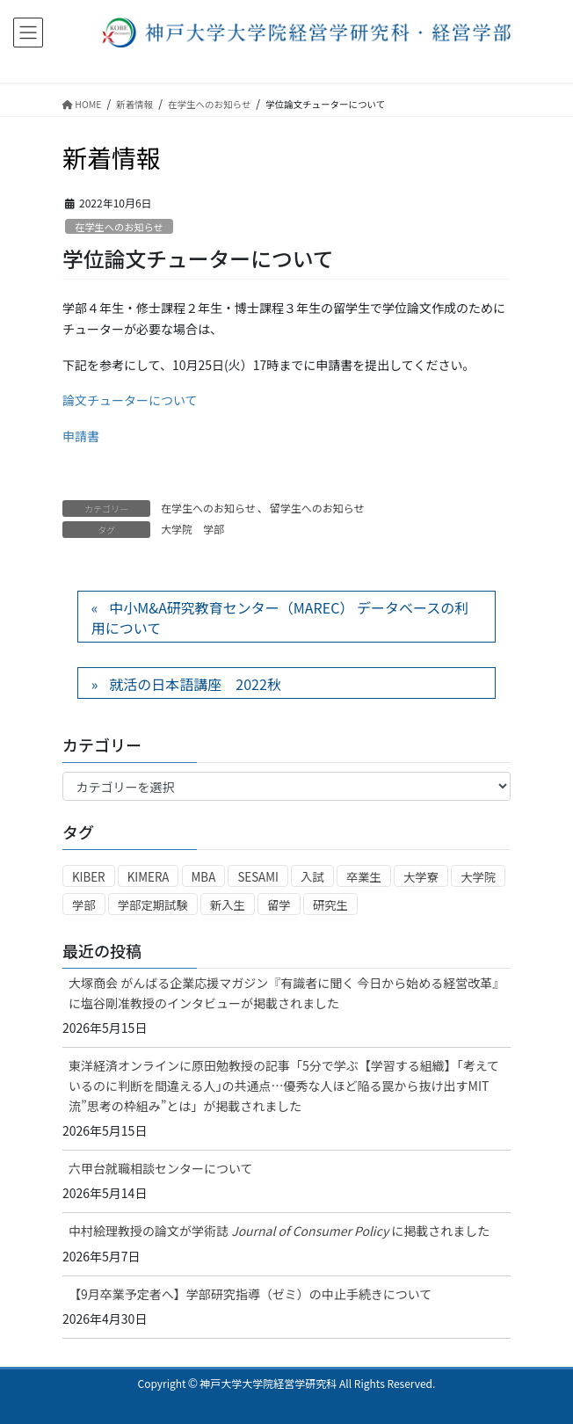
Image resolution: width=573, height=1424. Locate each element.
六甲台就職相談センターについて (161, 1168)
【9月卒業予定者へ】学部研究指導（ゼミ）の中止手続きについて (250, 1294)
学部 (213, 528)
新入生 (227, 905)
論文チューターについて (130, 400)
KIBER (88, 876)
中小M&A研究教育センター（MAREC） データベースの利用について (279, 617)
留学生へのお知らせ (317, 507)
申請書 (80, 436)
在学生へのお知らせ (119, 227)
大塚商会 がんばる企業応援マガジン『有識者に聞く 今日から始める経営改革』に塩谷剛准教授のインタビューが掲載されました (283, 993)
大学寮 (421, 876)
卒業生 (363, 876)
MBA (204, 876)
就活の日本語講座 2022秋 (195, 683)
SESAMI (258, 876)
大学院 (176, 528)
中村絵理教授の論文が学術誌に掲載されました (279, 1230)
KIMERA (148, 876)
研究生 (330, 905)
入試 (312, 876)
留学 (279, 905)
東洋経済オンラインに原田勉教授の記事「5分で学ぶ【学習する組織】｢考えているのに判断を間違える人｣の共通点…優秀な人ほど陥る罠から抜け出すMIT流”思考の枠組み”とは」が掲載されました (284, 1086)
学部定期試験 (153, 905)
